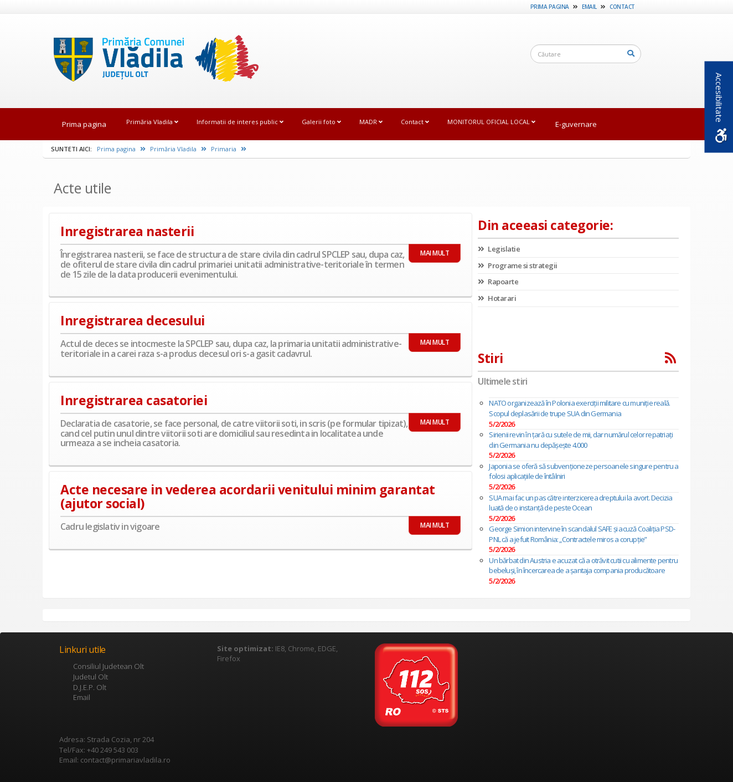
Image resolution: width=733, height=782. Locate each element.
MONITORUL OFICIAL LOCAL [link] (491, 121)
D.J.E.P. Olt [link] (89, 687)
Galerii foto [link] (321, 121)
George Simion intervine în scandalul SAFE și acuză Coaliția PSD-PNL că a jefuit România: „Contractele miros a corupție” (582, 534)
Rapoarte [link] (498, 282)
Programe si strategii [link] (518, 265)
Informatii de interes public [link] (240, 121)
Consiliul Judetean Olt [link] (108, 666)
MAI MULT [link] (434, 253)
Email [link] (589, 7)
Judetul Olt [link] (90, 677)
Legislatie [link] (499, 249)
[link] (151, 60)
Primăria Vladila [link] (152, 121)
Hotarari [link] (497, 298)
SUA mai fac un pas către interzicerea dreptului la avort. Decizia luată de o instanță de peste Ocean (580, 503)
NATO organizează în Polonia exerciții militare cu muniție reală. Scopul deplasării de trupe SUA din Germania (579, 408)
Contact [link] (622, 7)
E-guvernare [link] (576, 124)
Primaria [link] (228, 149)
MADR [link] (371, 121)
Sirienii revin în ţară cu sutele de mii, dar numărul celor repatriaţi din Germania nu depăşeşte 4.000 (581, 440)
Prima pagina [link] (549, 7)
